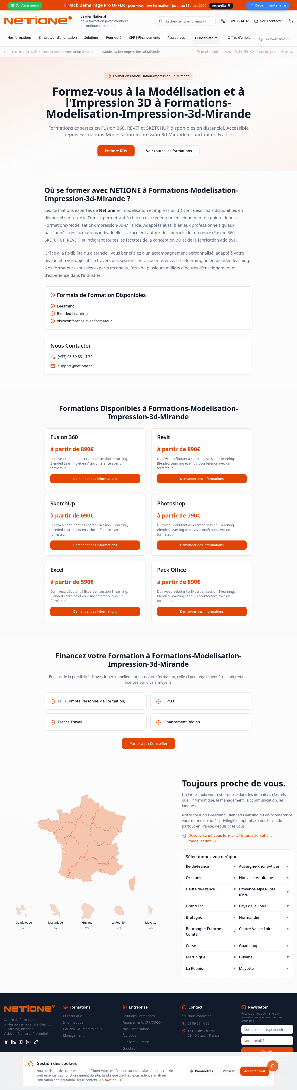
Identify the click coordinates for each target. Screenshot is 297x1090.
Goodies (129, 1038)
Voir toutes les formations (169, 140)
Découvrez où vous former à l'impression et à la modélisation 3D (230, 828)
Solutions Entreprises (139, 1005)
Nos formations (19, 27)
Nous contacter (199, 1005)
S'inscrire (267, 1041)
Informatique (73, 1012)
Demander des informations (95, 468)
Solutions (91, 27)
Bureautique (72, 1005)
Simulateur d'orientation (58, 27)
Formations (51, 41)
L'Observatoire (206, 27)
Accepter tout (254, 1071)
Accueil (31, 41)
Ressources (176, 27)
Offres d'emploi (239, 27)
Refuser (229, 1071)
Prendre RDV (116, 140)
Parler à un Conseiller (148, 733)
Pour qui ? (114, 27)
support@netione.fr (75, 355)
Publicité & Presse (136, 1031)
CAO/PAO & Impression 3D (83, 1018)
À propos (129, 1025)
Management (73, 1025)
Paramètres (201, 1071)
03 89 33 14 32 (198, 1013)
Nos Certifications (136, 1018)
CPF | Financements (144, 27)
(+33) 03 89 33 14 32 (75, 346)
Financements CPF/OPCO (142, 1012)
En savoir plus (110, 1080)
